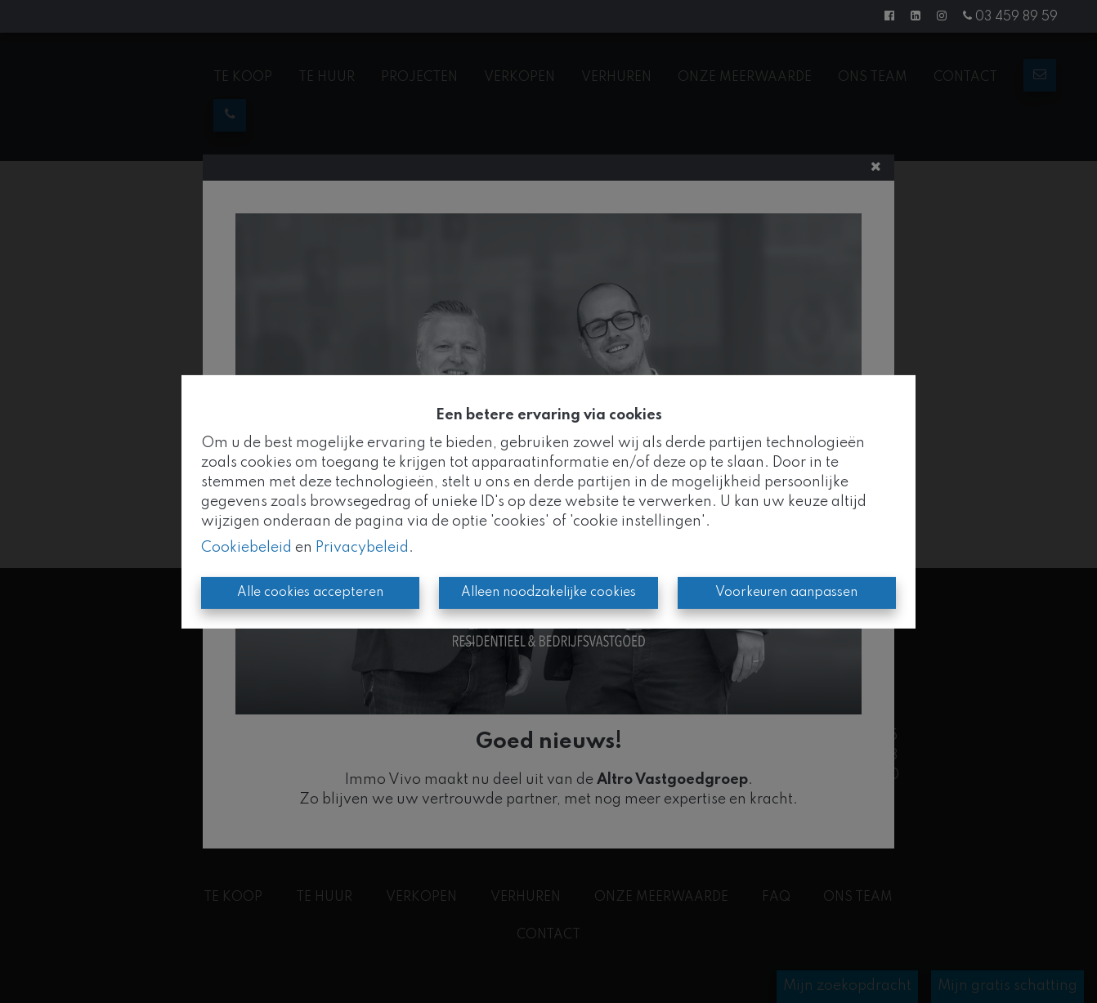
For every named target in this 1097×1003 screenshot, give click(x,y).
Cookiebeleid (246, 547)
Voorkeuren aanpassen (786, 592)
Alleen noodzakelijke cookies (548, 592)
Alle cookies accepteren (310, 592)
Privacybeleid (362, 547)
